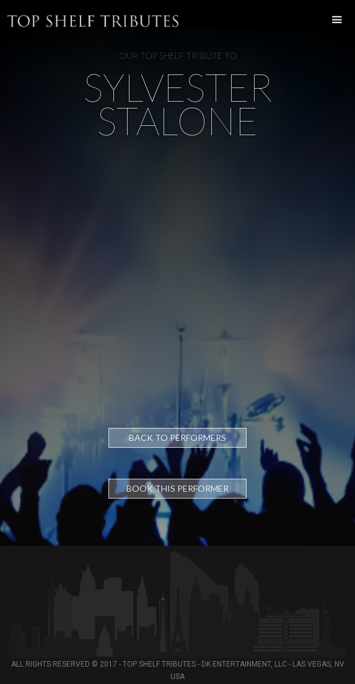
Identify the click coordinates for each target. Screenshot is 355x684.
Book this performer (177, 488)
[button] (334, 20)
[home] (3, 14)
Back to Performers (177, 437)
